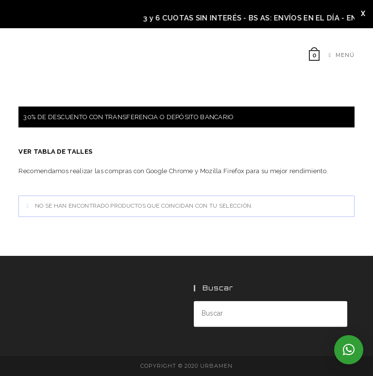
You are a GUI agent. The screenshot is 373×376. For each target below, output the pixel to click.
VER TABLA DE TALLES (55, 151)
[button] (348, 349)
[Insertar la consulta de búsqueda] (270, 314)
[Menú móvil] (338, 55)
